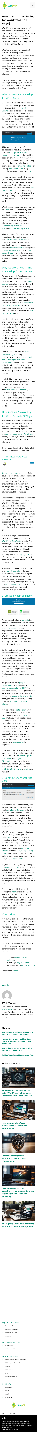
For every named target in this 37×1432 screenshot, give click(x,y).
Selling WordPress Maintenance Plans (18, 1055)
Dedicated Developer (11, 1326)
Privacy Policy (9, 1397)
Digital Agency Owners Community (15, 1359)
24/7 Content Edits (10, 1349)
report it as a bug (14, 571)
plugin (19, 962)
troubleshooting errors (19, 228)
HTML (7, 209)
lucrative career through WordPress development (17, 360)
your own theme (16, 168)
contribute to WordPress (16, 239)
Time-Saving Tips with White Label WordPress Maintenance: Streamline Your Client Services (17, 1093)
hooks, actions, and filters (23, 696)
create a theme (21, 710)
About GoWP (9, 1387)
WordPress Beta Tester (12, 541)
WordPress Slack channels (16, 390)
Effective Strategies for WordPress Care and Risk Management (14, 1158)
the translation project (12, 250)
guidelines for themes (11, 769)
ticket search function (14, 584)
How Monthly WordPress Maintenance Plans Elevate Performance (14, 1126)
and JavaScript (16, 858)
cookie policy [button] (9, 1427)
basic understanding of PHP (14, 688)
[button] (34, 1417)
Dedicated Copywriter (11, 1329)
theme (27, 962)
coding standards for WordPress (19, 434)
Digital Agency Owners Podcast (14, 1363)
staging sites (24, 554)
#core (14, 892)
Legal (7, 1394)
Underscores (18, 742)
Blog (6, 1373)
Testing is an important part (14, 473)
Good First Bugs (12, 867)
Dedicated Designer (11, 1332)
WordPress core (28, 965)
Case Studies (9, 1370)
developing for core (15, 810)
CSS (15, 209)
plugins (26, 769)
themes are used (9, 628)
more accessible (17, 247)
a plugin (25, 620)
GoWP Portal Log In (11, 1376)
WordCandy (7, 1009)
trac (9, 837)
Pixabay (16, 970)
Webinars (8, 1366)
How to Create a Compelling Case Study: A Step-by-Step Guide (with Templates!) (16, 1041)
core (30, 171)
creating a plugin (25, 166)
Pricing (7, 1390)
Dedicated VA (9, 1336)
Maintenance (9, 1345)
